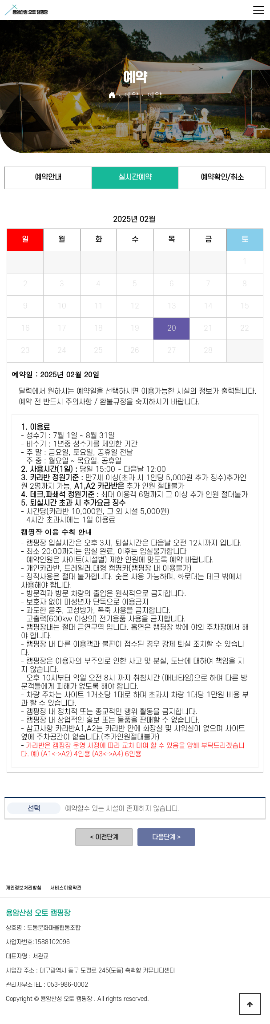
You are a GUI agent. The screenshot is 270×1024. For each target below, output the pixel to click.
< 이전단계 (104, 837)
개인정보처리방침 (23, 888)
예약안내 (48, 178)
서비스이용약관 (65, 888)
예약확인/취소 (222, 178)
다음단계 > (166, 837)
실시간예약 (135, 178)
